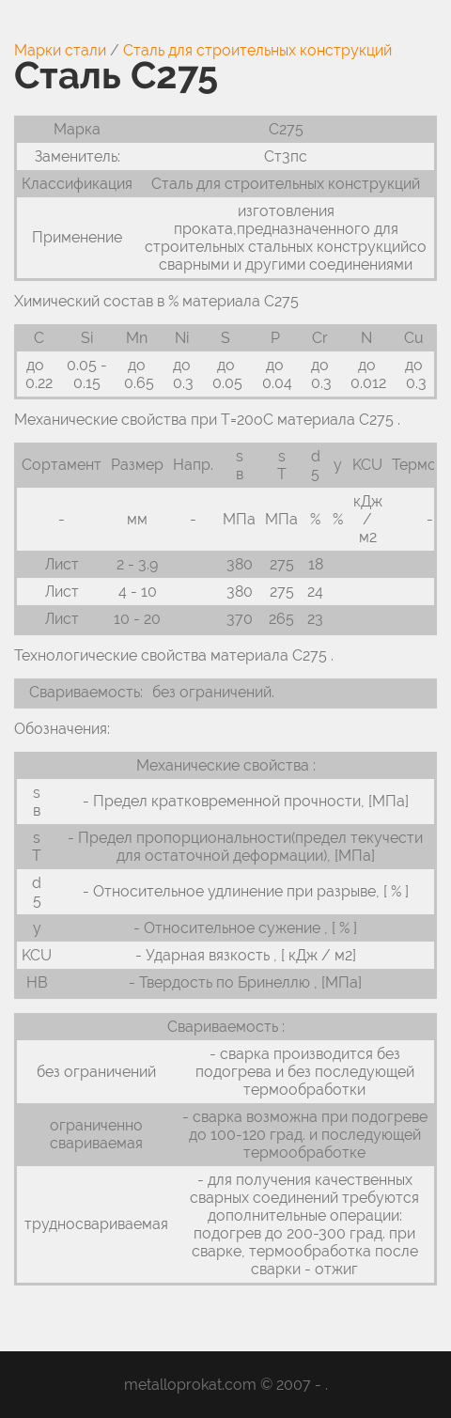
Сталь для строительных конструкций (257, 50)
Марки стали (60, 50)
